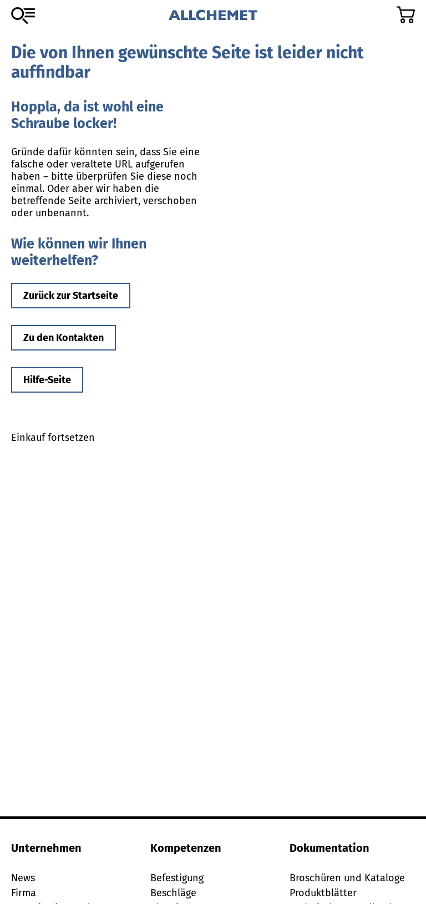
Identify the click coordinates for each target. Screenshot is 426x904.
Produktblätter (323, 893)
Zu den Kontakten (63, 338)
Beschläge (173, 893)
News (23, 878)
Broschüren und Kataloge (347, 878)
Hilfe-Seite (47, 380)
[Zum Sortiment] (23, 15)
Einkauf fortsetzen (53, 437)
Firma (23, 893)
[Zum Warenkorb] (406, 15)
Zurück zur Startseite (70, 296)
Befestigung (177, 878)
